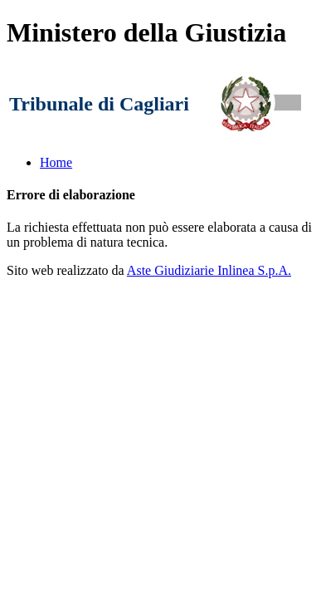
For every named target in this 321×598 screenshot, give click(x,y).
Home (56, 162)
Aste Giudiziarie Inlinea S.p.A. (209, 270)
